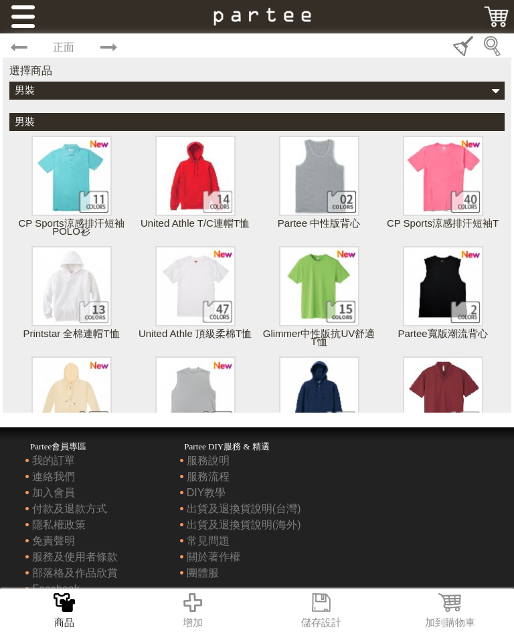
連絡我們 (53, 476)
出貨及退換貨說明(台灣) (244, 508)
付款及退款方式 (69, 508)
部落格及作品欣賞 (75, 572)
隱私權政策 (59, 524)
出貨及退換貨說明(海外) (244, 524)
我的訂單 (53, 460)
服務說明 (208, 460)
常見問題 (208, 540)
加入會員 (53, 492)
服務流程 (208, 476)
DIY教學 (206, 492)
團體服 (203, 572)
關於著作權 (213, 556)
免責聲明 (53, 540)
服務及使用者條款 (75, 556)
